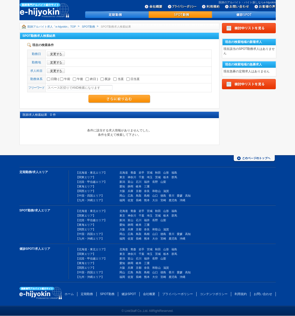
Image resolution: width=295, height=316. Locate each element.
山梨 (163, 181)
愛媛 (179, 195)
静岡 (130, 186)
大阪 (122, 191)
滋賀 (166, 191)
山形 (166, 172)
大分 (155, 200)
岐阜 (138, 186)
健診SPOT (128, 294)
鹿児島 (173, 200)
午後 (78, 79)
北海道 (123, 172)
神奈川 (132, 177)
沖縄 (182, 200)
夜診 (105, 79)
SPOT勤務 (88, 26)
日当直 (133, 79)
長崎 (138, 200)
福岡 (122, 200)
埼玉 (149, 177)
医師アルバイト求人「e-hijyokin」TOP (51, 26)
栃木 (166, 177)
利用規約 (241, 294)
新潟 (122, 181)
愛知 (122, 186)
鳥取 (138, 195)
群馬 (174, 177)
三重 (147, 186)
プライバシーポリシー (177, 294)
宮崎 (163, 200)
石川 (138, 181)
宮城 (149, 172)
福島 (174, 172)
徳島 (163, 195)
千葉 (141, 177)
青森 (133, 172)
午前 (65, 79)
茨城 (158, 177)
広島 (130, 195)
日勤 (52, 79)
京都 (138, 191)
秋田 (158, 172)
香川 (171, 195)
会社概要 (149, 294)
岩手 (141, 172)
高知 (188, 195)
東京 (122, 177)
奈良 (147, 191)
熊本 (147, 200)
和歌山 (156, 191)
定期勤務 (87, 294)
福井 (147, 181)
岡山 (122, 195)
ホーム (69, 294)
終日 (91, 79)
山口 (155, 195)
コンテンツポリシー (214, 294)
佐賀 (130, 200)
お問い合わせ (263, 294)
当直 (118, 79)
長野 (155, 181)
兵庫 (130, 191)
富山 (130, 181)
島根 (147, 195)
